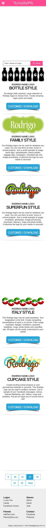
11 (22, 477)
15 (22, 483)
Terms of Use (18, 526)
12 (30, 477)
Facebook (30, 514)
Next (30, 483)
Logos (6, 497)
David (29, 503)
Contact (30, 511)
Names (29, 497)
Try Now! (36, 63)
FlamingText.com (10, 517)
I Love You (8, 500)
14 (14, 483)
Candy (6, 503)
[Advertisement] (23, 33)
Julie (28, 506)
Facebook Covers (11, 506)
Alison (29, 500)
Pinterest (30, 517)
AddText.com (9, 514)
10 (15, 477)
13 (37, 477)
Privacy (10, 526)
